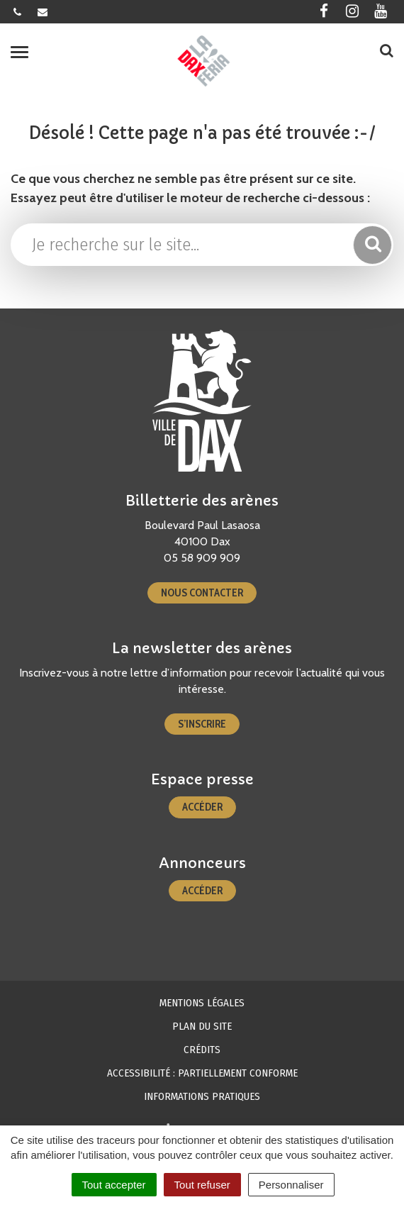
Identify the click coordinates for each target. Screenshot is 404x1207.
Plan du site (202, 1026)
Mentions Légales (202, 1002)
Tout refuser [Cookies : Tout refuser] (202, 1185)
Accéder (202, 807)
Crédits (202, 1049)
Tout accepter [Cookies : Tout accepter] (114, 1185)
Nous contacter (202, 592)
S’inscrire (202, 724)
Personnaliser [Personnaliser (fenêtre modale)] (291, 1185)
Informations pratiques (202, 1096)
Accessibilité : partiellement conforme (202, 1073)
